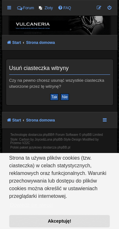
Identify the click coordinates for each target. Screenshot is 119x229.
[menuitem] (46, 8)
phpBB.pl (63, 147)
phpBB (47, 134)
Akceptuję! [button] (59, 221)
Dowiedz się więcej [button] (31, 205)
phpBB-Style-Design (67, 139)
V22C (26, 143)
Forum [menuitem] (25, 8)
